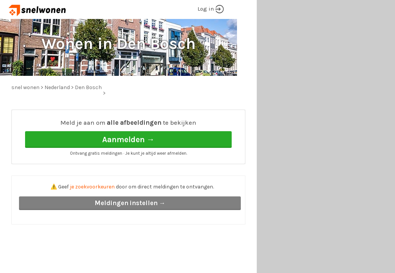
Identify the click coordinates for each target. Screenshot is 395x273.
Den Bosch (88, 87)
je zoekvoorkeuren (92, 187)
